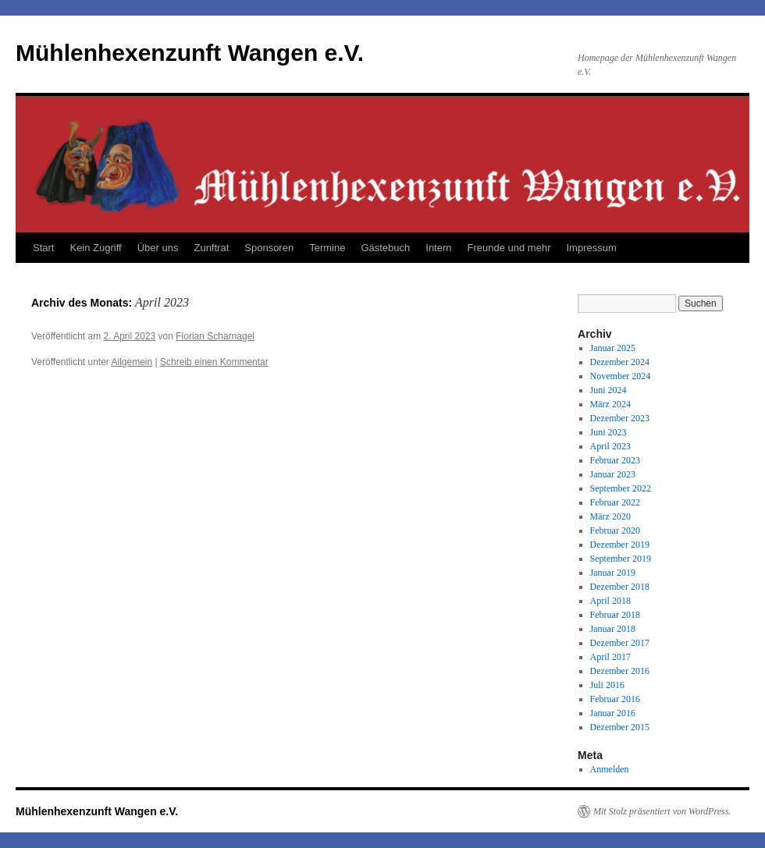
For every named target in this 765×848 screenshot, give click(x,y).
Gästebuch (385, 248)
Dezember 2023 (619, 418)
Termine (327, 248)
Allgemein (132, 362)
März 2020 (610, 516)
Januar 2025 (612, 347)
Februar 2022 (615, 502)
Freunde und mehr (509, 248)
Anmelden (609, 769)
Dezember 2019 (619, 544)
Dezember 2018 (619, 586)
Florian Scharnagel (215, 336)
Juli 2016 (607, 684)
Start (43, 248)
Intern (438, 248)
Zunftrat (211, 248)
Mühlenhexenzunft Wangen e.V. (190, 53)
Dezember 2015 (619, 727)
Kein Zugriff (95, 248)
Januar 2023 (612, 474)
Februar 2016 (615, 699)
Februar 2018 (615, 614)
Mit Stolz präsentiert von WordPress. (662, 811)
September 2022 (620, 488)
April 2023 (610, 446)
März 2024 (610, 404)
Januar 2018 (612, 628)
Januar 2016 (612, 713)
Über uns (158, 248)
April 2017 (610, 656)
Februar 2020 (615, 530)
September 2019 (620, 558)
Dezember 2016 (619, 670)
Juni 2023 (608, 432)
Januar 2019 (612, 572)
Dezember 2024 (619, 362)
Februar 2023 (615, 460)
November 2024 (620, 376)
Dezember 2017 (619, 642)
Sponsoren (269, 248)
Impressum (591, 248)
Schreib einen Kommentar (214, 362)
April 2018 (610, 600)
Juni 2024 (608, 390)
